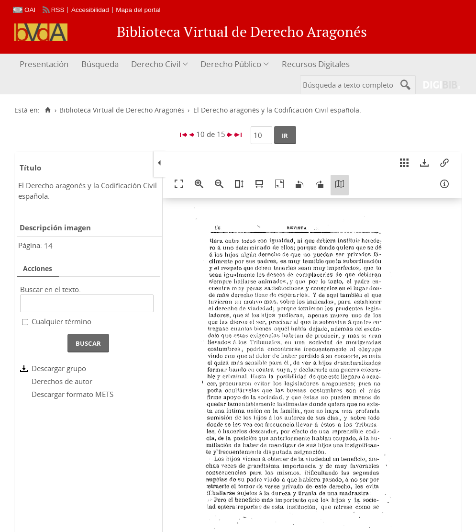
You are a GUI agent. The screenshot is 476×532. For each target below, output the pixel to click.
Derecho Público (230, 63)
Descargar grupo (59, 368)
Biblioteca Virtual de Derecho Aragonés (122, 110)
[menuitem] (45, 64)
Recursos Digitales (316, 63)
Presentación (44, 63)
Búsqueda (100, 63)
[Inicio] (48, 110)
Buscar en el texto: (50, 289)
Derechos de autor (62, 381)
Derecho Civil (155, 63)
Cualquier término (61, 321)
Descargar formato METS (72, 394)
